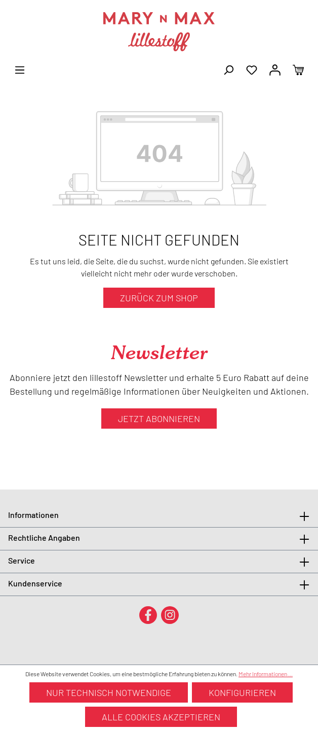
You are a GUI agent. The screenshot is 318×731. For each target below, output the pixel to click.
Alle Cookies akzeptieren (161, 716)
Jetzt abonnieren (159, 418)
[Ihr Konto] (275, 69)
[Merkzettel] (251, 69)
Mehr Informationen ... (265, 673)
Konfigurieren (242, 692)
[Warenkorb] (298, 69)
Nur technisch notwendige (108, 692)
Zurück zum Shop (159, 297)
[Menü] (19, 69)
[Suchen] (228, 69)
